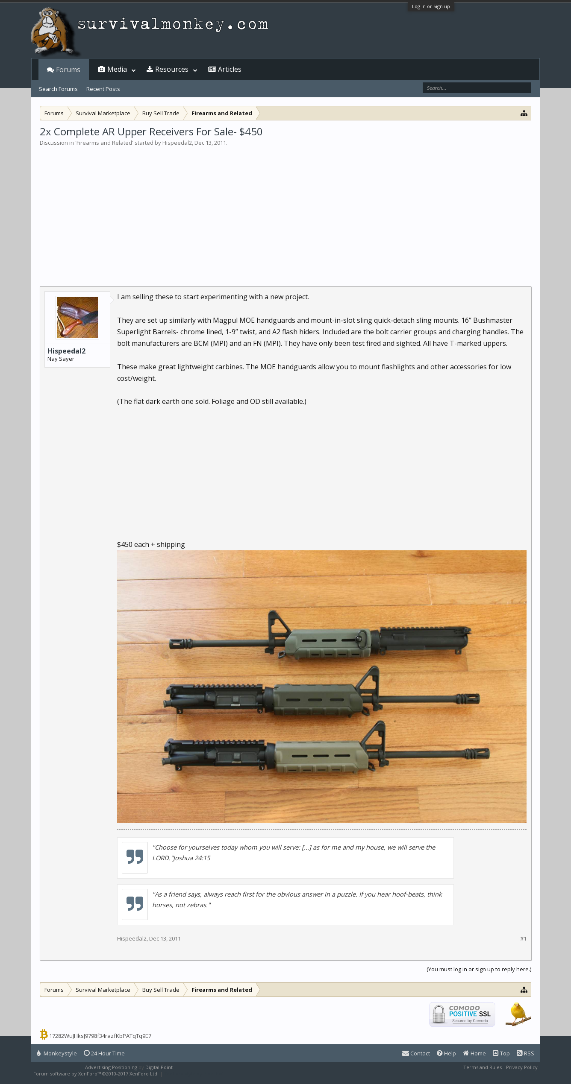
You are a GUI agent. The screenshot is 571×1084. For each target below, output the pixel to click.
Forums (68, 69)
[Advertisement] (285, 211)
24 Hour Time (104, 1053)
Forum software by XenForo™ (96, 1073)
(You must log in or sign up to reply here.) (479, 969)
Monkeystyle (57, 1053)
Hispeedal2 (177, 142)
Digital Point (159, 1067)
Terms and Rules (482, 1067)
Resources (171, 69)
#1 (523, 938)
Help (446, 1053)
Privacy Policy (522, 1067)
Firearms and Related (104, 142)
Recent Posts (103, 89)
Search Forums (58, 89)
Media (117, 69)
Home (474, 1053)
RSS (525, 1053)
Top (501, 1053)
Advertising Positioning (111, 1067)
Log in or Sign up (431, 6)
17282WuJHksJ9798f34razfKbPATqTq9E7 (100, 1036)
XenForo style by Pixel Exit (194, 1073)
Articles (229, 69)
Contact (416, 1053)
